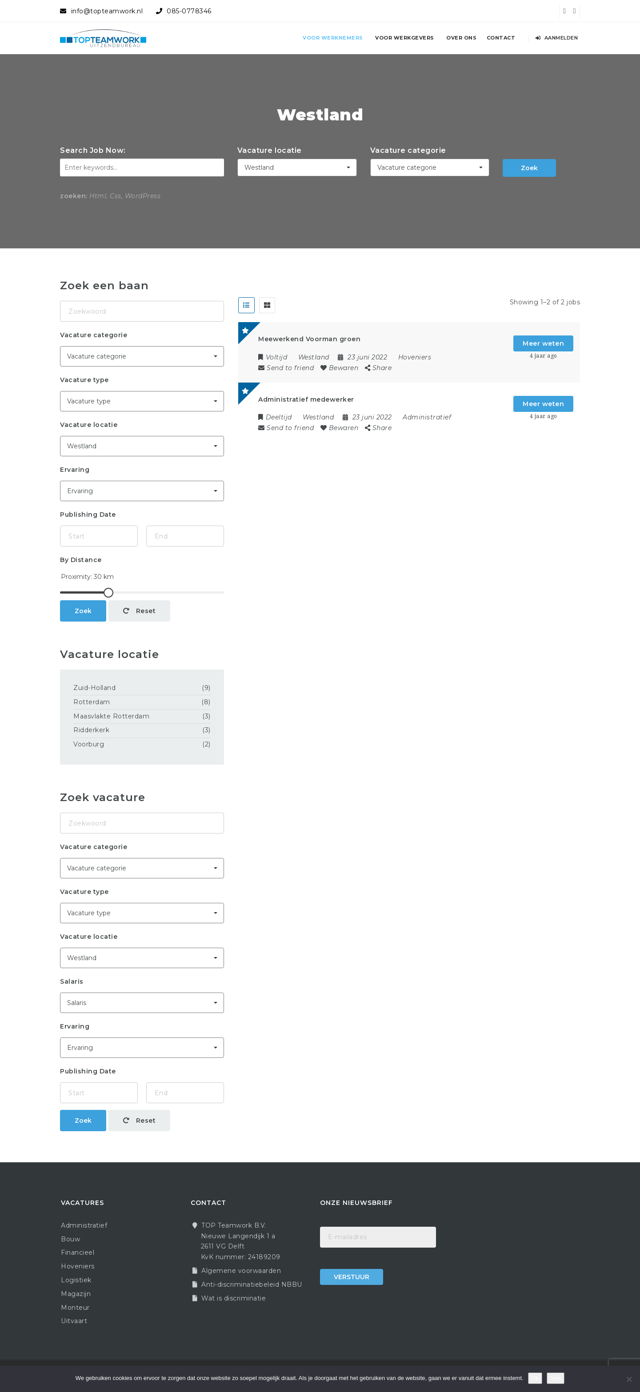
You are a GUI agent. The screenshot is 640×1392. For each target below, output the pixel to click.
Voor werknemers (333, 38)
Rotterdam (91, 702)
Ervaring (74, 470)
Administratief (427, 417)
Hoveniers (415, 357)
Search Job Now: (93, 150)
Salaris (72, 981)
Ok (535, 1378)
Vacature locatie (269, 150)
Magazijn (76, 1294)
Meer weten (543, 343)
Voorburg (88, 744)
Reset (139, 611)
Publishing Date (88, 515)
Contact (501, 38)
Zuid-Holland (94, 688)
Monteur (75, 1308)
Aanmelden (557, 38)
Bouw (70, 1239)
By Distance (81, 560)
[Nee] (628, 1379)
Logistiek (76, 1280)
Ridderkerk (91, 730)
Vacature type (84, 380)
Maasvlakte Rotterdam (111, 716)
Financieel (77, 1252)
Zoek (529, 168)
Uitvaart (74, 1321)
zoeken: (74, 196)
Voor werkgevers (404, 38)
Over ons (461, 38)
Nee (555, 1378)
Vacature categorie (408, 150)
